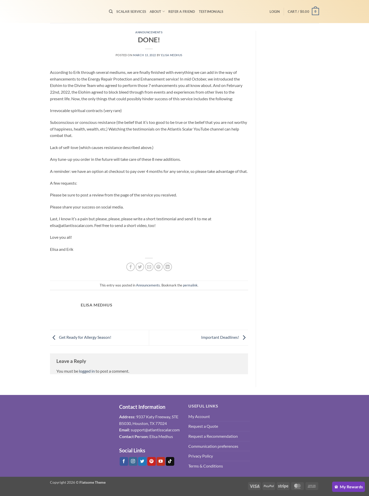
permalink (190, 285)
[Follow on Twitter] (142, 461)
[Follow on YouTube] (161, 461)
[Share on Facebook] (130, 267)
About (157, 11)
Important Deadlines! (224, 337)
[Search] (111, 11)
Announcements (148, 32)
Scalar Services (131, 11)
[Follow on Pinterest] (151, 461)
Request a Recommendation (213, 436)
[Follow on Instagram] (133, 461)
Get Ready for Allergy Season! (80, 337)
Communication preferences (213, 446)
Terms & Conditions (205, 465)
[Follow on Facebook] (124, 461)
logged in (87, 371)
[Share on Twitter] (140, 267)
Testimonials (211, 11)
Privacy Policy (200, 455)
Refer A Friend (181, 11)
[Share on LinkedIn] (167, 267)
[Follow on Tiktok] (170, 461)
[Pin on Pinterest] (158, 267)
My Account (199, 416)
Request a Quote (203, 426)
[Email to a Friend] (149, 267)
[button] (275, 11)
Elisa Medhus (171, 55)
